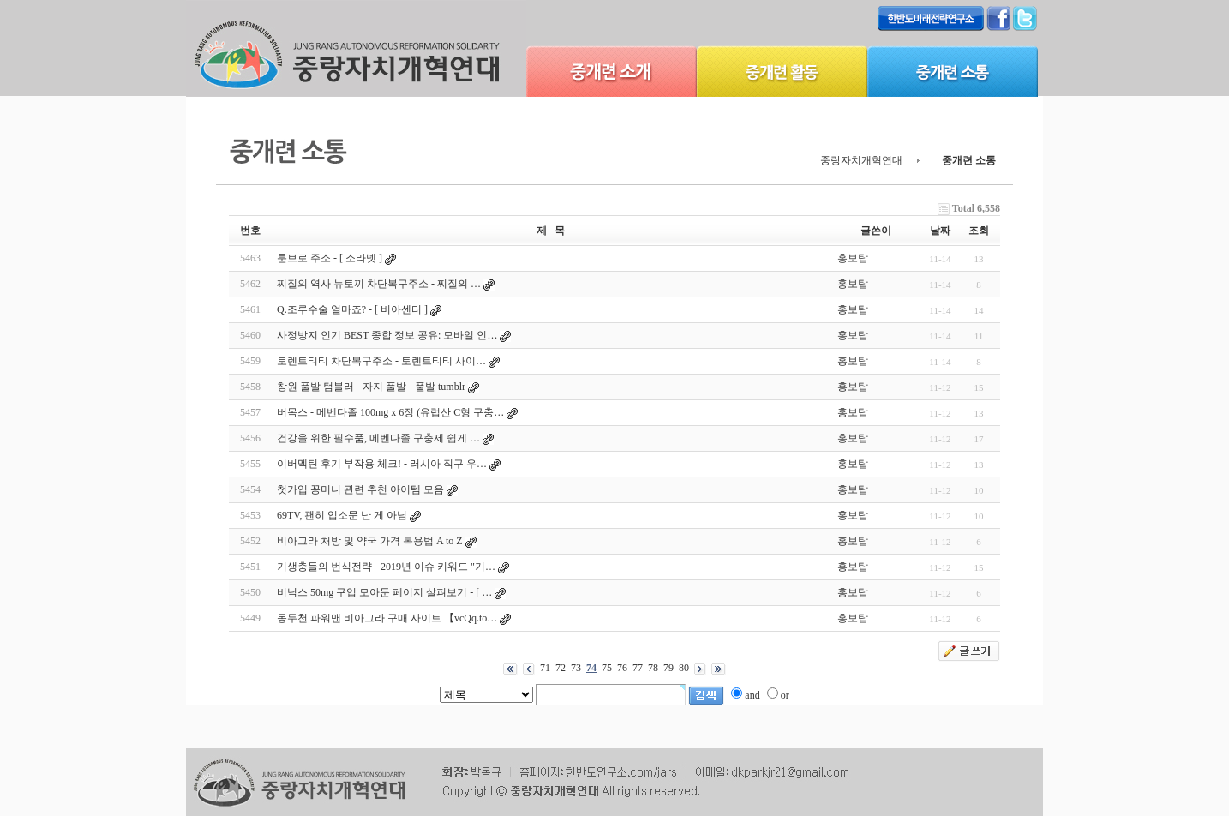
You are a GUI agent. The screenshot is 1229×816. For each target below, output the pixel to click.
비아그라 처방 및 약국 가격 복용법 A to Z (370, 541)
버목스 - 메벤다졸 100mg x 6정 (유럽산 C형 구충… (390, 412)
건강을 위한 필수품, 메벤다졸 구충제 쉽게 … (378, 438)
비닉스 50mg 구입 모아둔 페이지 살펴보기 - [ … (384, 592)
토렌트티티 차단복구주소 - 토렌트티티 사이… (381, 361)
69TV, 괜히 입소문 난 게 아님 (342, 515)
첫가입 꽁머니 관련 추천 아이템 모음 (360, 489)
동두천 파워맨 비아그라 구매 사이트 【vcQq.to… (387, 618)
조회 (978, 231)
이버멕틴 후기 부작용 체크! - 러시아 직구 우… (382, 464)
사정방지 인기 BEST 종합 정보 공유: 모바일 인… (387, 335)
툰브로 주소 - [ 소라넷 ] (329, 258)
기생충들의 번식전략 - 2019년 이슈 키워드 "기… (386, 567)
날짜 (940, 231)
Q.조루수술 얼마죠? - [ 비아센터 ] (352, 309)
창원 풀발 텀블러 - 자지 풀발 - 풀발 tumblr (371, 387)
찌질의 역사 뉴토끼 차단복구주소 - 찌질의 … (379, 284)
